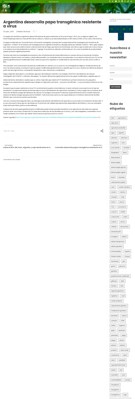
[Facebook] (112, 29)
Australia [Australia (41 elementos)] (126, 148)
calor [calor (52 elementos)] (112, 187)
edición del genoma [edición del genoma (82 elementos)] (117, 241)
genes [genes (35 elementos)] (113, 266)
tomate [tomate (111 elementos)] (127, 380)
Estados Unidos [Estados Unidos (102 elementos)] (116, 256)
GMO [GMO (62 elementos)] (122, 281)
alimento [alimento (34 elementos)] (114, 138)
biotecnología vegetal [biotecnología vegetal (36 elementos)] (118, 172)
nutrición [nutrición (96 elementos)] (114, 321)
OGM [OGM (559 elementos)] (122, 321)
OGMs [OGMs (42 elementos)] (113, 325)
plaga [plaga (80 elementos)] (124, 335)
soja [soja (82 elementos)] (121, 370)
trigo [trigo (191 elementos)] (125, 395)
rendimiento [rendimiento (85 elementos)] (115, 355)
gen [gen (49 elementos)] (124, 261)
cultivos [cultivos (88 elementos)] (113, 222)
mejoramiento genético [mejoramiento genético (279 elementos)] (119, 306)
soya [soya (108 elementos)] (123, 375)
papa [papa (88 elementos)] (113, 330)
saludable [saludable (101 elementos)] (122, 360)
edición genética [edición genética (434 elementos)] (116, 246)
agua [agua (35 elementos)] (113, 133)
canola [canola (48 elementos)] (113, 192)
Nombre (112, 66)
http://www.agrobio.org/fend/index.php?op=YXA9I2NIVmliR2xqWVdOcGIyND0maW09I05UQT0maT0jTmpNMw (56, 117)
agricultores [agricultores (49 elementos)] (122, 118)
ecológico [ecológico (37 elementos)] (114, 237)
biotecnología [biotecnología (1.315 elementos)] (115, 162)
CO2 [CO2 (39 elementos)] (112, 207)
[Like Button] (33, 31)
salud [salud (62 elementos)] (113, 360)
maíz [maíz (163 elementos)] (123, 296)
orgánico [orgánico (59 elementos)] (122, 325)
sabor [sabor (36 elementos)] (125, 355)
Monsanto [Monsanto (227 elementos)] (114, 316)
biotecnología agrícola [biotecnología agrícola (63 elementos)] (118, 167)
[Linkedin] (130, 29)
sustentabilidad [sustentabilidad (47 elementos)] (116, 380)
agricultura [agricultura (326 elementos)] (114, 123)
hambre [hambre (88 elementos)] (113, 286)
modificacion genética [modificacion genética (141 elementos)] (118, 311)
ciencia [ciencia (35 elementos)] (121, 202)
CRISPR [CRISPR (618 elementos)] (122, 212)
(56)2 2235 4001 (53, 2)
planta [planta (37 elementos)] (122, 340)
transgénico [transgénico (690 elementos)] (115, 390)
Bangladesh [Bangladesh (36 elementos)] (115, 153)
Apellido (112, 72)
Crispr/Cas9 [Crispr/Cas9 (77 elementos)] (115, 217)
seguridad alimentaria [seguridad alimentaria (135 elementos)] (118, 365)
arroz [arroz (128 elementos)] (123, 143)
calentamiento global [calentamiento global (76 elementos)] (118, 182)
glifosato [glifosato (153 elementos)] (114, 281)
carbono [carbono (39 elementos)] (122, 192)
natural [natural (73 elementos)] (124, 316)
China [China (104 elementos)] (113, 202)
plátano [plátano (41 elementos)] (122, 345)
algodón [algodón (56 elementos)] (121, 133)
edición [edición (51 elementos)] (124, 237)
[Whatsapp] (121, 36)
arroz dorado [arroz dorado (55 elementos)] (115, 148)
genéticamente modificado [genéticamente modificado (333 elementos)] (120, 276)
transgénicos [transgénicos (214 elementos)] (115, 395)
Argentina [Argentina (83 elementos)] (114, 143)
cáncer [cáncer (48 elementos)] (122, 222)
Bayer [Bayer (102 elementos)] (125, 153)
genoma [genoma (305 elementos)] (122, 266)
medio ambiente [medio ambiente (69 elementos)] (116, 301)
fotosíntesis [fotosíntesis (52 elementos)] (114, 261)
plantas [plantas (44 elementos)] (113, 345)
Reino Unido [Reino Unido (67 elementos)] (124, 350)
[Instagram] (118, 29)
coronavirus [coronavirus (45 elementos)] (122, 207)
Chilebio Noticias (23, 31)
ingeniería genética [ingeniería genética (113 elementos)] (117, 291)
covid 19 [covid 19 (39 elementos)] (113, 212)
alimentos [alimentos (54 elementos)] (124, 138)
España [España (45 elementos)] (127, 251)
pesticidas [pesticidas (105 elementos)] (114, 335)
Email (111, 79)
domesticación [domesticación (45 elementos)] (116, 232)
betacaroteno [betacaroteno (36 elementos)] (115, 157)
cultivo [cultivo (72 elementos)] (125, 217)
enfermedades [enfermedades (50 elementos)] (116, 251)
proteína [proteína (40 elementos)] (114, 350)
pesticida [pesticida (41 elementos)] (122, 330)
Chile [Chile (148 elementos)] (122, 197)
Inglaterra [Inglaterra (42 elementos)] (114, 296)
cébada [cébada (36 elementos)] (113, 227)
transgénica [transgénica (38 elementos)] (115, 385)
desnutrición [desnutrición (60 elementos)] (124, 227)
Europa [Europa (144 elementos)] (127, 256)
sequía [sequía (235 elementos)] (113, 370)
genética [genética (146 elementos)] (114, 271)
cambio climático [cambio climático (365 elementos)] (124, 187)
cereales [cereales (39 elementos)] (114, 197)
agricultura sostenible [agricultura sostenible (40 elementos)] (118, 128)
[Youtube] (124, 29)
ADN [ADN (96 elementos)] (112, 118)
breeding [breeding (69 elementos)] (121, 177)
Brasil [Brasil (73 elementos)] (113, 177)
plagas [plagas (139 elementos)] (113, 340)
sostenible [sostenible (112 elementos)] (114, 375)
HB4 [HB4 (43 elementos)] (121, 286)
